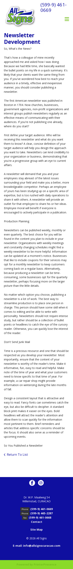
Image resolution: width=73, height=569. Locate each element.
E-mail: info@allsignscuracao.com (36, 545)
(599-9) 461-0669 (53, 7)
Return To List (17, 454)
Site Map (36, 529)
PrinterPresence (45, 564)
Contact (36, 522)
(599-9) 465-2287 (41, 513)
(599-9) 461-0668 (40, 517)
